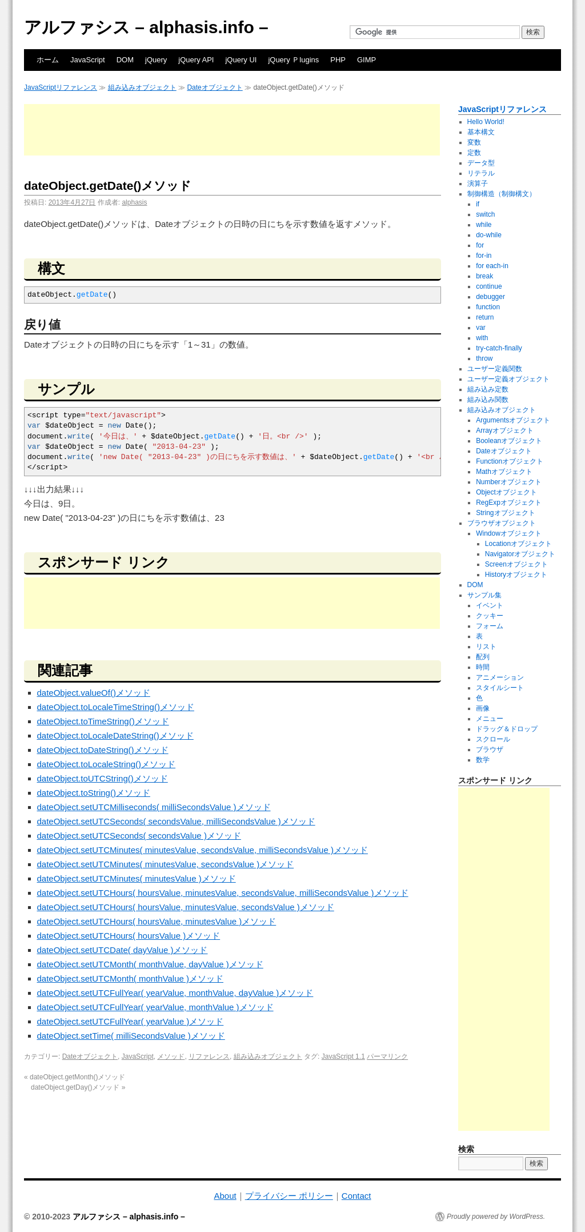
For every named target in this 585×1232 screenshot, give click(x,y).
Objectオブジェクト (506, 492)
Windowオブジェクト (509, 533)
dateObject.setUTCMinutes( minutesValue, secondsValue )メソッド (165, 864)
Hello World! (485, 122)
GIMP (366, 59)
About (225, 1196)
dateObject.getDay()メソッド (78, 1087)
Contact (356, 1196)
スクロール (493, 739)
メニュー (489, 719)
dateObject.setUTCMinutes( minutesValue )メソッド (136, 878)
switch (485, 214)
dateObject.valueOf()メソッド (93, 692)
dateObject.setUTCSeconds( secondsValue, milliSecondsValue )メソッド (176, 821)
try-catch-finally (499, 348)
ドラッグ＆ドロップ (507, 729)
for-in (483, 256)
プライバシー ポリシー (289, 1196)
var (481, 328)
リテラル (481, 173)
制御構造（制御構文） (501, 194)
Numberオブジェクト (509, 482)
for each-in (492, 266)
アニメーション (500, 677)
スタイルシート (500, 688)
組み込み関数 (487, 400)
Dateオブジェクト (214, 87)
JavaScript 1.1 (343, 1056)
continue (489, 286)
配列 (483, 657)
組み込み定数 (487, 389)
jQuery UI (241, 59)
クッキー (489, 616)
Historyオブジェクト (516, 575)
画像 (483, 708)
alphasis (134, 202)
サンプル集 (484, 595)
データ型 (481, 163)
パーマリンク (387, 1056)
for (480, 245)
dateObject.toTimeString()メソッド (103, 721)
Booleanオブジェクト (509, 441)
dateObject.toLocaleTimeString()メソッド (115, 707)
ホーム (48, 59)
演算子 (477, 184)
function (488, 307)
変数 (474, 142)
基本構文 (481, 132)
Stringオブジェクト (505, 513)
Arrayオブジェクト (505, 430)
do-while (489, 235)
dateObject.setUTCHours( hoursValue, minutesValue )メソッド (157, 921)
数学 (483, 760)
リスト (486, 647)
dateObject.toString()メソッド (93, 793)
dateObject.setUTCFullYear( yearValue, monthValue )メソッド (155, 1007)
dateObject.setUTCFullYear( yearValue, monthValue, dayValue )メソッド (175, 993)
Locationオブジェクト (518, 544)
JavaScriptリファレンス (60, 87)
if (477, 204)
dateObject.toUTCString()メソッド (102, 778)
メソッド (171, 1056)
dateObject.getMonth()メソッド (74, 1077)
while (483, 225)
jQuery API (196, 59)
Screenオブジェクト (516, 564)
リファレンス (209, 1056)
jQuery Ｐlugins (293, 59)
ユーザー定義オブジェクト (508, 379)
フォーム (489, 626)
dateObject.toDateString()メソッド (103, 750)
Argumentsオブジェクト (513, 420)
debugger (490, 297)
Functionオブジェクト (509, 461)
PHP (338, 59)
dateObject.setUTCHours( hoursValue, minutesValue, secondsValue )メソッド (185, 907)
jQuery (156, 59)
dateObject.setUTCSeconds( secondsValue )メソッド (139, 835)
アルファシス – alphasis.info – (146, 27)
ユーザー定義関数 (494, 369)
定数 (474, 153)
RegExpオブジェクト (509, 503)
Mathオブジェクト (504, 472)
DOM (125, 59)
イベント (489, 605)
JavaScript (87, 59)
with (482, 338)
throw (484, 358)
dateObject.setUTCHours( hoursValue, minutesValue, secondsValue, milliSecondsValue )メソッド (222, 893)
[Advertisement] (232, 130)
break (484, 276)
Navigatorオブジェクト (520, 554)
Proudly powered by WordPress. (496, 1217)
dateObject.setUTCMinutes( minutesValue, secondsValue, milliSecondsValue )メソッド (202, 850)
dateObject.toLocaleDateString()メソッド (115, 735)
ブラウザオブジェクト (501, 523)
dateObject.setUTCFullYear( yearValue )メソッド (130, 1021)
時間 (483, 667)
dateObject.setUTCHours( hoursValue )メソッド (129, 935)
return (485, 317)
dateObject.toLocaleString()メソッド (106, 764)
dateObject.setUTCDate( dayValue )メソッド (122, 950)
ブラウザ (489, 749)
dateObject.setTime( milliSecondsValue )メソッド (131, 1035)
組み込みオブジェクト (142, 87)
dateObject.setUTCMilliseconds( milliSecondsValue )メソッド (154, 807)
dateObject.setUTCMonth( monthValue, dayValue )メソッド (150, 964)
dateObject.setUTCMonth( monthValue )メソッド (130, 978)
